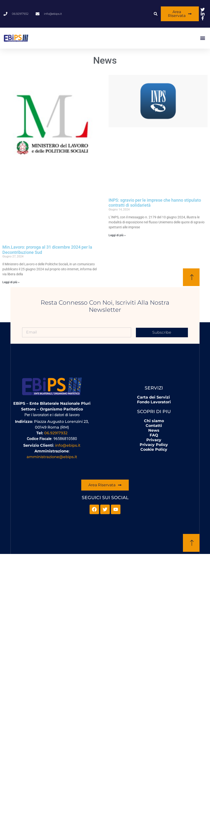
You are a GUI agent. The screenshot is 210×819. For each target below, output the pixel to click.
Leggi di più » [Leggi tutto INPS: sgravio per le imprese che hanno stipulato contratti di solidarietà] (117, 235)
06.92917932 (55, 433)
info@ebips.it (68, 445)
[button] (155, 14)
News (153, 430)
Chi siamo (154, 421)
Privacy (153, 440)
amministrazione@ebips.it (52, 457)
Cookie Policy (153, 449)
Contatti (154, 425)
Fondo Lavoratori (154, 402)
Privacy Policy (154, 444)
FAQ (154, 435)
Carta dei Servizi (153, 397)
